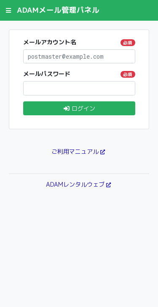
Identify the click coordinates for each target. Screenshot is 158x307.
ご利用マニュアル (75, 151)
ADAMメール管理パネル (58, 10)
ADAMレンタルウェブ (75, 184)
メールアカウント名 (79, 42)
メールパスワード (79, 73)
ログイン (79, 108)
